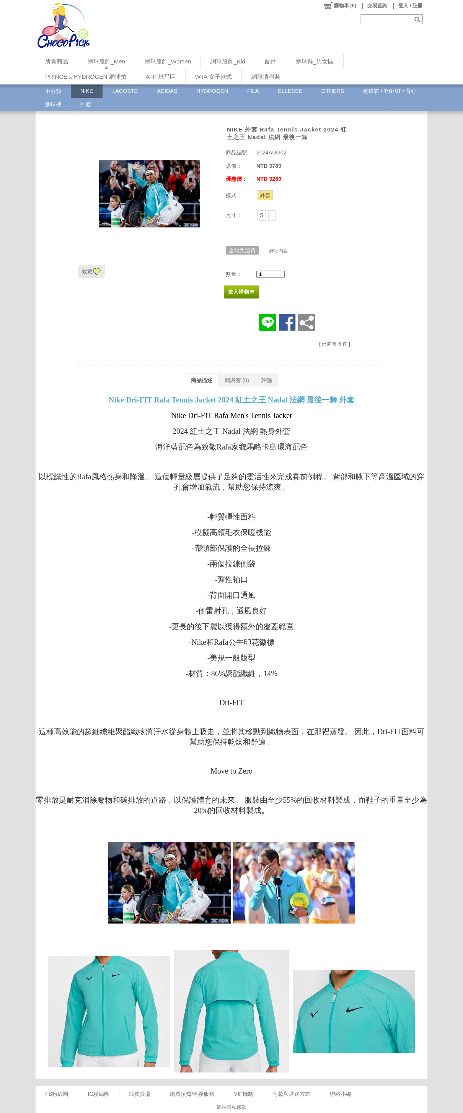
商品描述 (201, 380)
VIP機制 (243, 1094)
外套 (85, 104)
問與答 (237, 380)
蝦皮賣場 (139, 1094)
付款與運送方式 (291, 1094)
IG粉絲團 (98, 1094)
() (340, 5)
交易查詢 (377, 5)
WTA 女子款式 (213, 76)
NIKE (86, 91)
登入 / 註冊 (410, 5)
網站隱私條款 (231, 1107)
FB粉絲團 (56, 1094)
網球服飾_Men (106, 61)
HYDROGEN (212, 91)
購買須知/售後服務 (192, 1094)
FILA (253, 91)
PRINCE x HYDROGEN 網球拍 (85, 76)
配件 (270, 61)
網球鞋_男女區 (315, 61)
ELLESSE (290, 91)
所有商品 (56, 61)
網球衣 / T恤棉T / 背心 (389, 91)
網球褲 (53, 104)
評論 (266, 380)
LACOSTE (125, 91)
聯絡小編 (340, 1094)
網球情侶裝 (265, 76)
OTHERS (332, 91)
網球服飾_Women (168, 61)
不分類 (53, 91)
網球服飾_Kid (227, 61)
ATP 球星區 (161, 76)
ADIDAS (167, 91)
